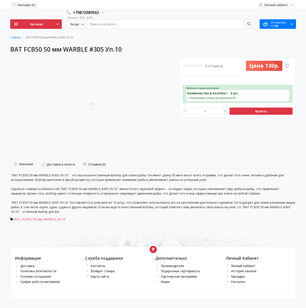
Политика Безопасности (38, 271)
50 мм (37, 219)
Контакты (98, 266)
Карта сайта (100, 276)
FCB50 (26, 219)
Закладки (237, 276)
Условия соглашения (35, 276)
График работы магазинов (40, 282)
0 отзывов (214, 66)
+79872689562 (86, 12)
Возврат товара (103, 271)
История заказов (243, 271)
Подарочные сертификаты (180, 271)
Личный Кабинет (243, 266)
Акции (165, 282)
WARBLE (49, 219)
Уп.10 (61, 219)
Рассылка (238, 282)
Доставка (27, 266)
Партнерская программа (179, 276)
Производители (172, 266)
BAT (17, 219)
